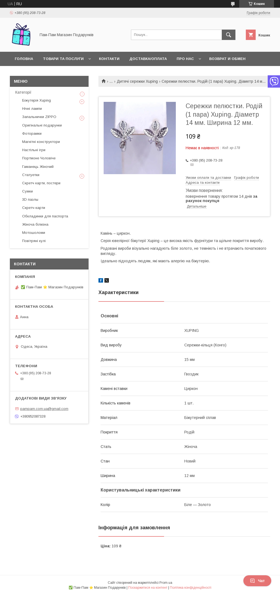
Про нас (185, 59)
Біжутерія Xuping (36, 100)
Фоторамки (32, 133)
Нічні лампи (32, 109)
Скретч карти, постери (41, 183)
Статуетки (30, 175)
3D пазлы (30, 199)
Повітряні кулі (34, 241)
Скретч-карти (33, 208)
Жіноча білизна (35, 224)
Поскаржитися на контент (147, 588)
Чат (257, 580)
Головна (24, 59)
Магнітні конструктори (41, 142)
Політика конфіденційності (190, 588)
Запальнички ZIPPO (39, 117)
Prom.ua (165, 583)
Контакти (109, 59)
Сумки (27, 191)
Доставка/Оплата (148, 59)
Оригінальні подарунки (42, 125)
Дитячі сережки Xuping (137, 81)
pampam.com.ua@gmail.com (44, 409)
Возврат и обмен (227, 59)
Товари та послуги (63, 59)
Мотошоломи (33, 233)
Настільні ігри (33, 150)
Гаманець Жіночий (38, 167)
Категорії (23, 92)
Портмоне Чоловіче (39, 158)
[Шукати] (228, 35)
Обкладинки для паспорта (45, 216)
